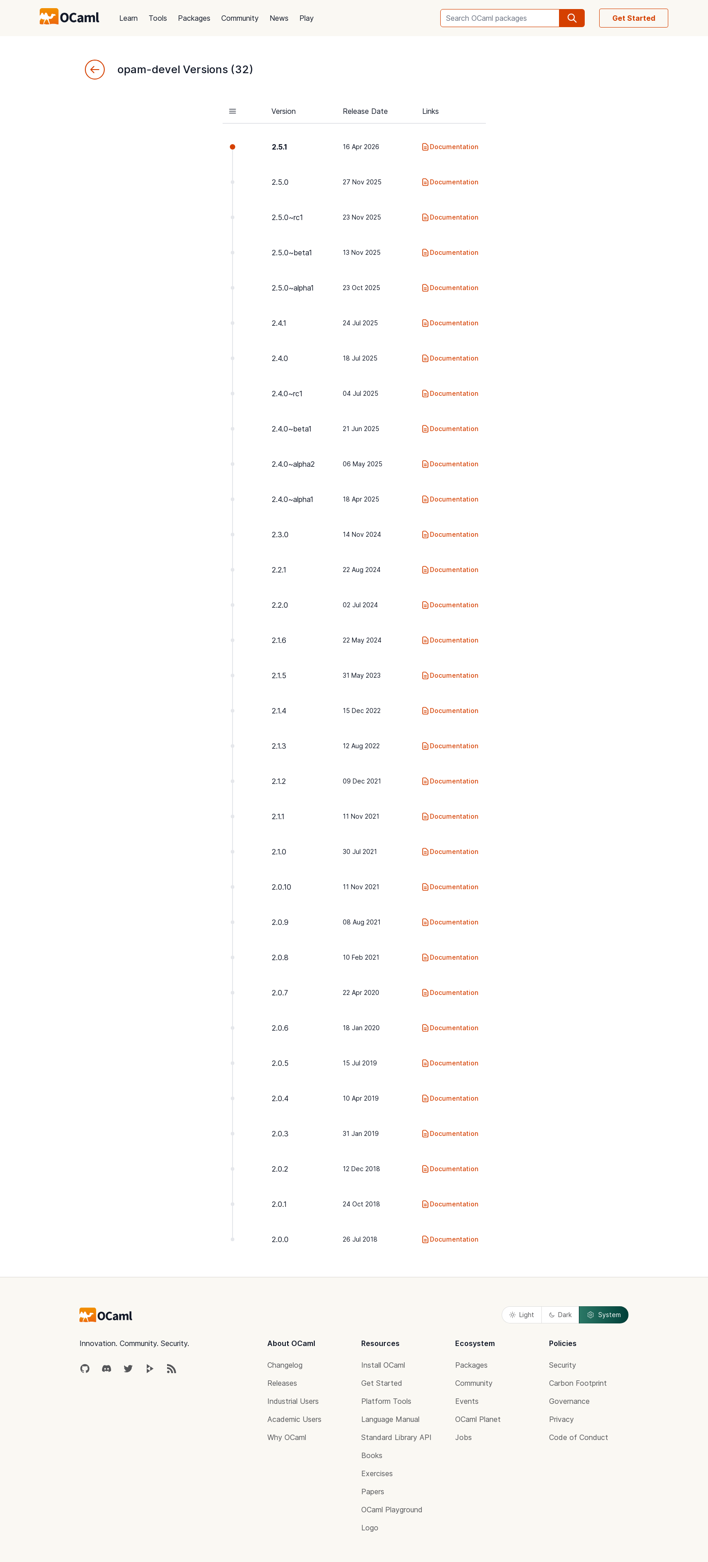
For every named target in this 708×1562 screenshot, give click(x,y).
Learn (128, 18)
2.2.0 (280, 605)
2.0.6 (280, 1027)
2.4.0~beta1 (292, 428)
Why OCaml (286, 1437)
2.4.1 (279, 323)
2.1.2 (279, 781)
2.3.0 (280, 534)
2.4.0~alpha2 (293, 464)
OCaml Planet (478, 1419)
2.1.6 (279, 640)
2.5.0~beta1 (292, 252)
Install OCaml (383, 1365)
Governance (569, 1401)
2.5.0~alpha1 (293, 287)
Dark (560, 1314)
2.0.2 (280, 1168)
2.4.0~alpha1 (292, 499)
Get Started (633, 18)
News (279, 18)
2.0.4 (280, 1098)
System (604, 1315)
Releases (282, 1383)
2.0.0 (280, 1239)
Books (371, 1455)
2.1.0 (279, 851)
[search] (572, 18)
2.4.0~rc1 (287, 393)
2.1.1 (278, 816)
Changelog (285, 1365)
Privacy (561, 1419)
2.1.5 (279, 675)
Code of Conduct (578, 1437)
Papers (372, 1491)
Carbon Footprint (578, 1383)
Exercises (377, 1473)
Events (467, 1401)
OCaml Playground (392, 1509)
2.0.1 (279, 1204)
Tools (158, 18)
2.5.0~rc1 (287, 217)
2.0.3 (280, 1133)
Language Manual (390, 1419)
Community (240, 18)
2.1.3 (279, 746)
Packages (194, 18)
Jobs (463, 1437)
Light (521, 1314)
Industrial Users (293, 1401)
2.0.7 (280, 992)
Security (562, 1365)
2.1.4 (279, 710)
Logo (369, 1527)
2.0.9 (280, 922)
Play (306, 18)
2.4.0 (280, 358)
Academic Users (294, 1419)
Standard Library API (396, 1437)
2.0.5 (280, 1063)
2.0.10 (281, 886)
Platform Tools (386, 1401)
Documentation (449, 146)
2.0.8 (280, 957)
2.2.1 (279, 569)
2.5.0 (280, 182)
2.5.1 (279, 146)
